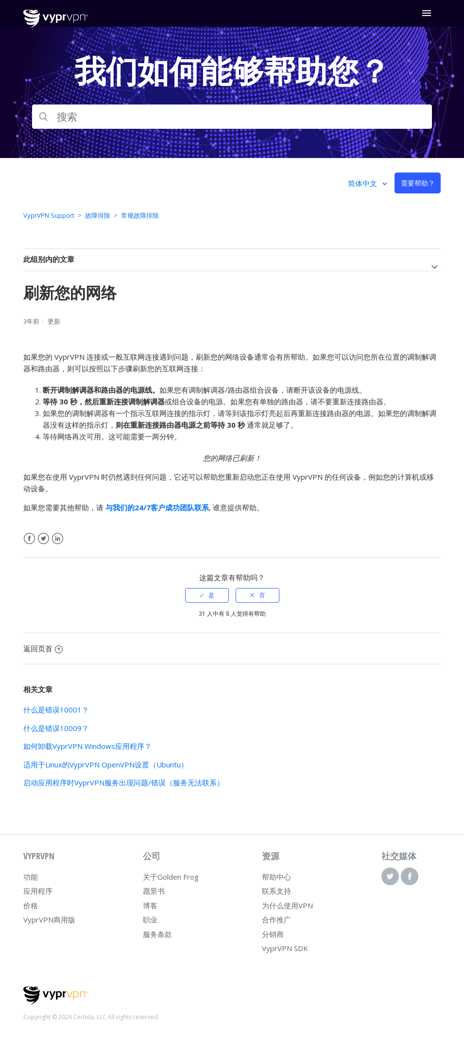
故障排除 (97, 215)
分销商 (273, 934)
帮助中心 (276, 877)
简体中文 (363, 183)
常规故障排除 (140, 215)
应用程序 (37, 891)
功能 (30, 877)
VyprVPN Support (48, 215)
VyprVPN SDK (285, 948)
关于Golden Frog (171, 877)
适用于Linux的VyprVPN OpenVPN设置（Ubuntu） (105, 764)
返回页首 (43, 648)
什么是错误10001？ (56, 709)
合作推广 (276, 919)
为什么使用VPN (287, 905)
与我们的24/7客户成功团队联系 (157, 507)
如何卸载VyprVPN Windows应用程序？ (87, 746)
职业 (150, 919)
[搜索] (232, 116)
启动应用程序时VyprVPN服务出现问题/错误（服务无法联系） (123, 782)
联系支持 (276, 891)
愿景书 (154, 891)
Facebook (29, 539)
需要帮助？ (418, 183)
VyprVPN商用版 (49, 919)
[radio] (207, 595)
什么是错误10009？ (56, 728)
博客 (150, 905)
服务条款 (157, 934)
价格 (30, 905)
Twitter (43, 539)
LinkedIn (58, 539)
